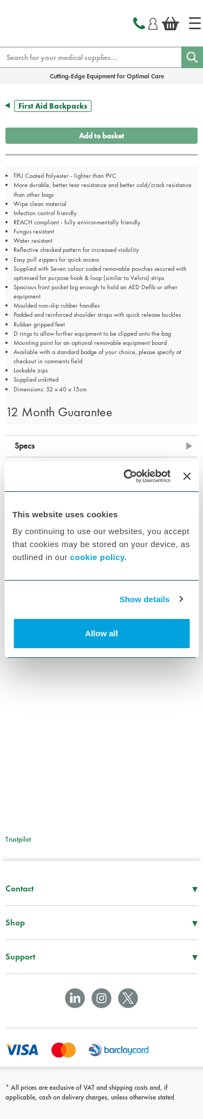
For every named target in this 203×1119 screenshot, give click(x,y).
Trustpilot (18, 839)
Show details (145, 599)
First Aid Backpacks (52, 106)
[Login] (153, 22)
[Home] (194, 23)
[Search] (192, 57)
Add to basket (101, 136)
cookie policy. (98, 557)
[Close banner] (187, 476)
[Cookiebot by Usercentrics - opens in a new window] (127, 476)
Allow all (101, 633)
